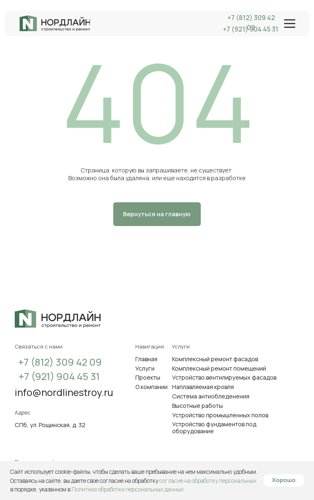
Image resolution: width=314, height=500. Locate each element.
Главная (146, 359)
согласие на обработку (129, 480)
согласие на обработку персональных (207, 480)
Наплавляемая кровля (203, 387)
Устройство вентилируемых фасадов (224, 377)
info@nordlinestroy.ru (64, 392)
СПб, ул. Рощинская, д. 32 (50, 425)
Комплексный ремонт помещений (219, 368)
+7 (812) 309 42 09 (251, 22)
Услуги (145, 368)
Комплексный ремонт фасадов (215, 359)
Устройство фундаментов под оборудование (214, 427)
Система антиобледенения (210, 396)
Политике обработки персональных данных (128, 489)
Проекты (147, 377)
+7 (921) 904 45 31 (59, 376)
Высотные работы (197, 406)
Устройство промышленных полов (220, 415)
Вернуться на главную (157, 214)
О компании (151, 387)
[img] (55, 23)
